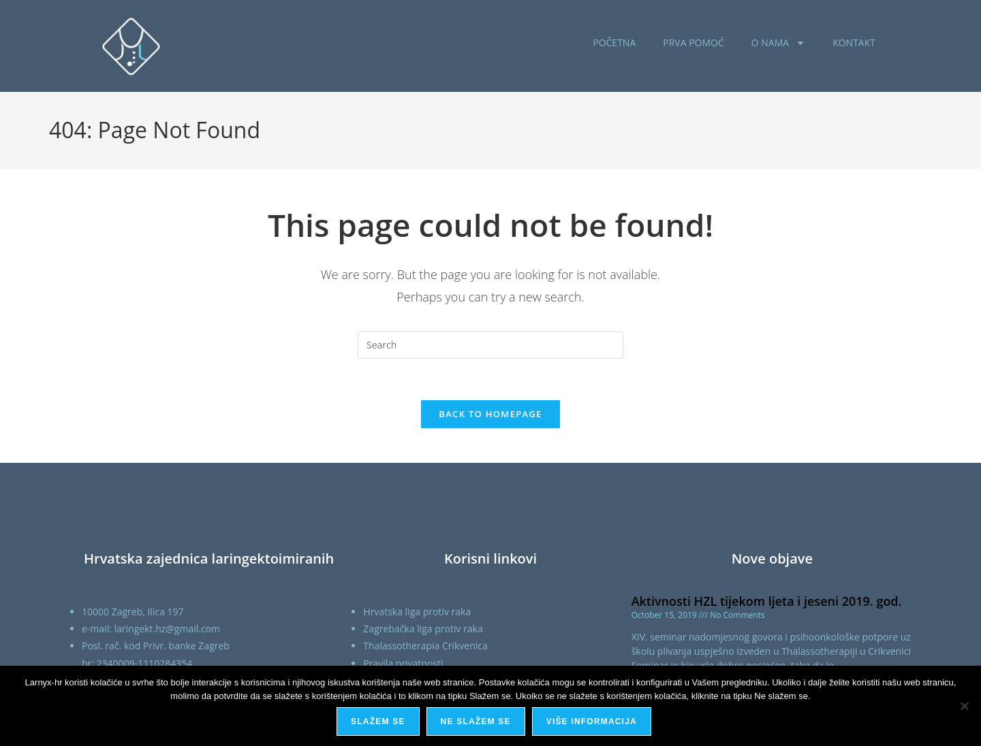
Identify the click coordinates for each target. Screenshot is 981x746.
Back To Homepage (490, 414)
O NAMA (778, 42)
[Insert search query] (490, 345)
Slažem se (378, 721)
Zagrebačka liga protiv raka (422, 628)
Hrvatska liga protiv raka (417, 611)
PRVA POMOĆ (693, 42)
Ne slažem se (476, 721)
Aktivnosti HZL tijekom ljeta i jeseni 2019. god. (767, 601)
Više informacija (591, 721)
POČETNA (614, 42)
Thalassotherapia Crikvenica (425, 645)
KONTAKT (853, 42)
